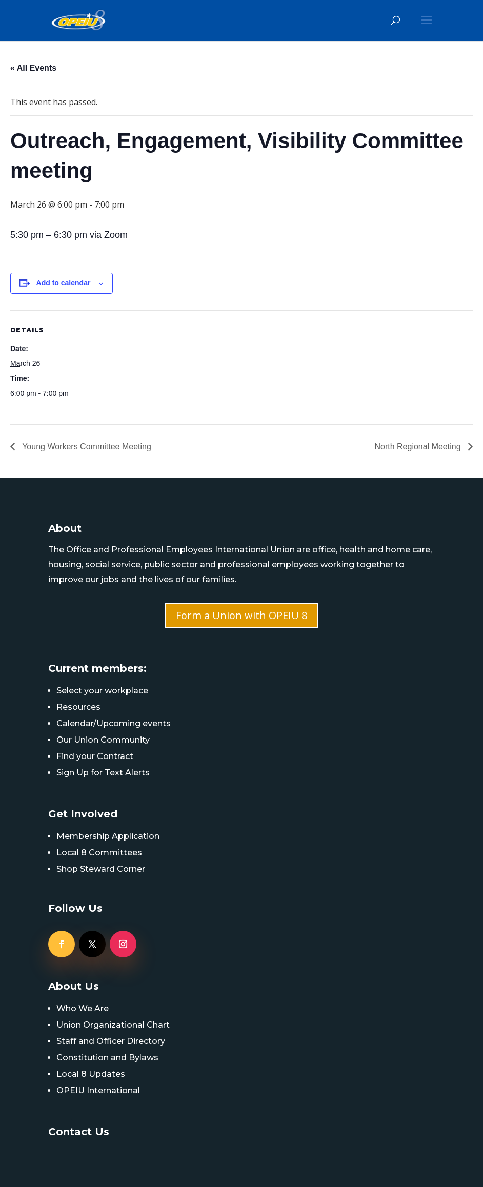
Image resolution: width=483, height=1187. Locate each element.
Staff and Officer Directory (110, 1041)
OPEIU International (98, 1090)
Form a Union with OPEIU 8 (241, 615)
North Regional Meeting (418, 446)
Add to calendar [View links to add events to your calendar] (63, 283)
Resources (78, 707)
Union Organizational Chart (113, 1025)
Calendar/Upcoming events (113, 723)
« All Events (33, 68)
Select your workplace (102, 690)
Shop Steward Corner (100, 869)
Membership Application (107, 836)
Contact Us (78, 1131)
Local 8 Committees (99, 852)
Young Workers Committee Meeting (85, 446)
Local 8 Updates (90, 1074)
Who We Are (82, 1008)
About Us (73, 986)
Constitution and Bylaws (107, 1057)
